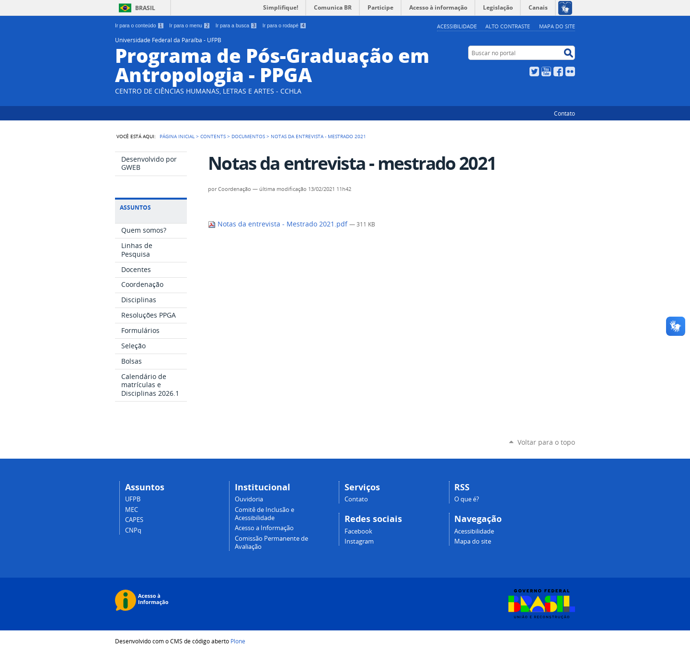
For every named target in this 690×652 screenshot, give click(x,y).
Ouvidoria (249, 499)
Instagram (359, 541)
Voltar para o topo (546, 442)
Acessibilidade (457, 26)
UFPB (132, 499)
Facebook (558, 71)
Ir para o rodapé (285, 25)
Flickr (570, 71)
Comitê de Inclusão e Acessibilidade (264, 514)
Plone (237, 641)
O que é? (466, 499)
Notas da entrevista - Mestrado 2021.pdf (278, 224)
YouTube (546, 71)
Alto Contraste (507, 26)
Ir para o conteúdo (139, 25)
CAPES (134, 520)
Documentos (248, 136)
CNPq (133, 530)
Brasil (145, 8)
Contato (564, 113)
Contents (213, 136)
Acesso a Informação (264, 528)
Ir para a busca (236, 25)
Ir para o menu (189, 25)
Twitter (534, 71)
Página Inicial (177, 136)
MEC (131, 510)
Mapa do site (557, 26)
